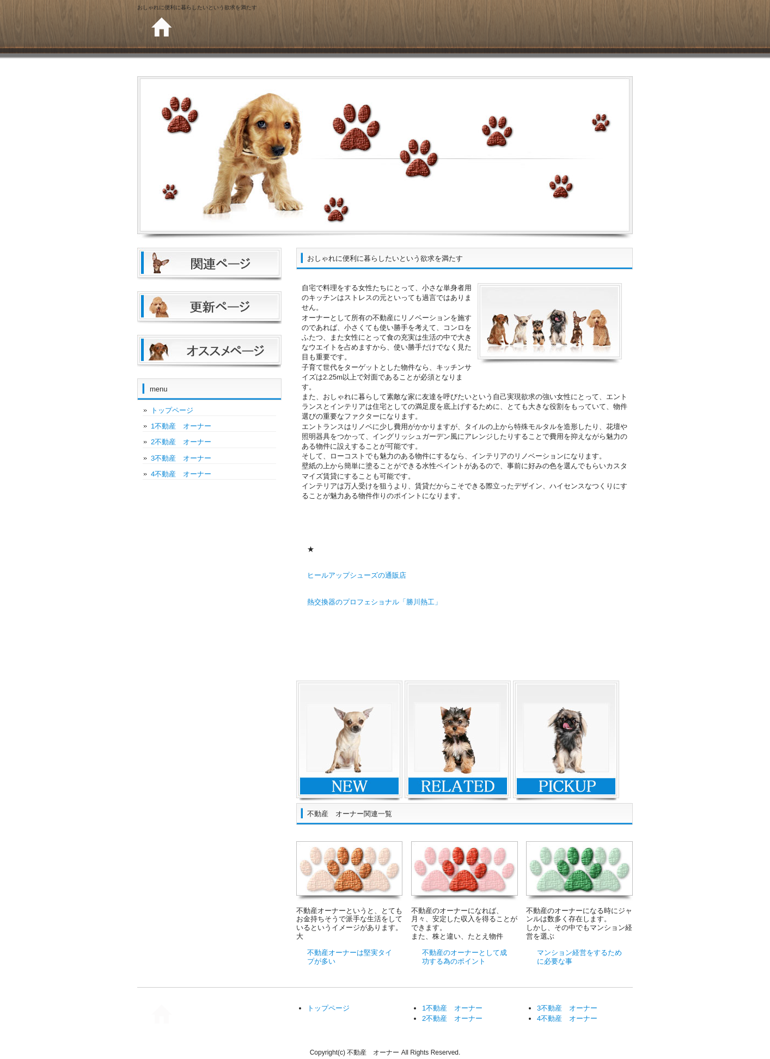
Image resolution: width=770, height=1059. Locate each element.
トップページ (172, 410)
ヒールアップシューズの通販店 (356, 575)
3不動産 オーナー (181, 458)
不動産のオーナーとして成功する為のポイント (464, 956)
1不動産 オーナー (181, 426)
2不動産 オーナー (181, 442)
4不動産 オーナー (181, 474)
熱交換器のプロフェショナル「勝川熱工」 (374, 602)
